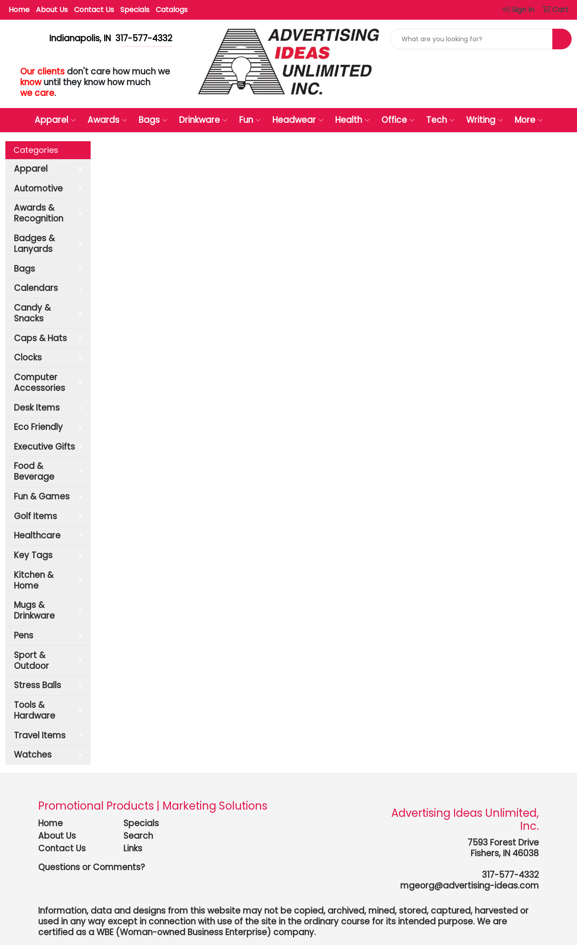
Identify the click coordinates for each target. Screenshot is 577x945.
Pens (23, 635)
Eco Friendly (38, 427)
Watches (33, 755)
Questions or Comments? (91, 867)
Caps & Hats (40, 338)
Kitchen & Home (33, 580)
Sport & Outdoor (31, 660)
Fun (250, 120)
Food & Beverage (34, 471)
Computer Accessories (39, 382)
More (529, 120)
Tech (440, 120)
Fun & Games (42, 496)
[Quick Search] (471, 39)
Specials (134, 9)
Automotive (38, 188)
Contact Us (94, 9)
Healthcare (37, 535)
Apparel (55, 120)
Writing (484, 120)
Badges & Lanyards (34, 243)
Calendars (36, 288)
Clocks (28, 357)
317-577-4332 (510, 875)
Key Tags (33, 555)
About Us (52, 9)
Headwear (297, 120)
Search (138, 836)
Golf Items (35, 516)
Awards (107, 120)
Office (398, 120)
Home (19, 9)
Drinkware (203, 120)
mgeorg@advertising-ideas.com (469, 886)
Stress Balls (37, 685)
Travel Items (40, 735)
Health (352, 120)
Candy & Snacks (32, 313)
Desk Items (37, 408)
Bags (153, 120)
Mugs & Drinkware (34, 610)
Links (132, 848)
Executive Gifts (44, 447)
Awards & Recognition (38, 213)
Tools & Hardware (34, 710)
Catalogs (172, 9)
